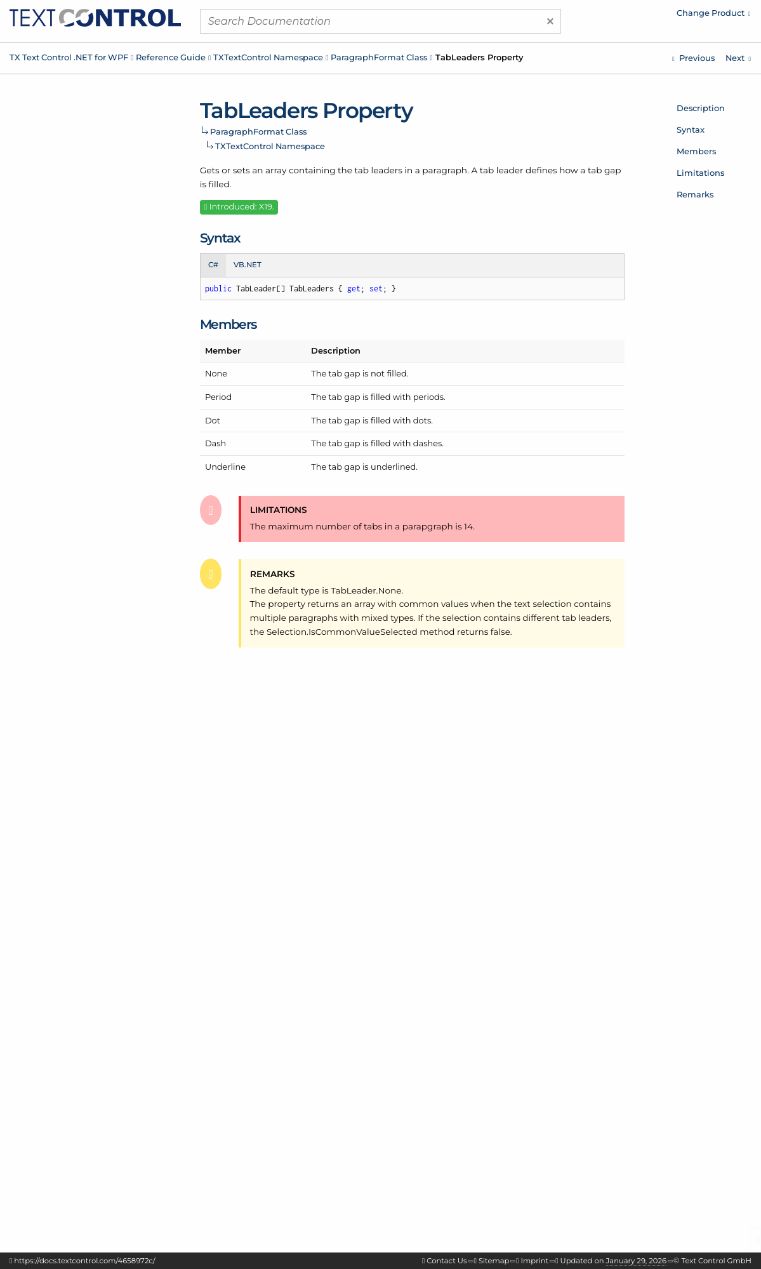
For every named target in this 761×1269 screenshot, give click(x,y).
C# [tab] (213, 264)
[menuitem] (643, 16)
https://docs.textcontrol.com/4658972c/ (84, 1260)
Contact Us (447, 1260)
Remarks (695, 194)
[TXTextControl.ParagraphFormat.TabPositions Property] (738, 58)
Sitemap (494, 1260)
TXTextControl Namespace (268, 57)
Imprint (535, 1260)
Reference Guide (171, 57)
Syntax (691, 129)
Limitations (700, 173)
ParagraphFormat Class (379, 57)
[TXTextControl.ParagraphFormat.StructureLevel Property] (693, 58)
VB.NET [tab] (247, 264)
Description (701, 108)
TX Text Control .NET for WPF (69, 57)
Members (696, 151)
